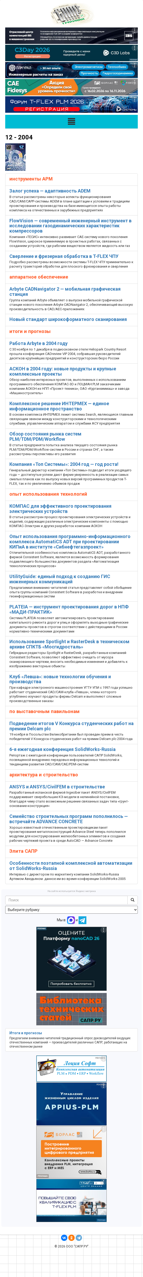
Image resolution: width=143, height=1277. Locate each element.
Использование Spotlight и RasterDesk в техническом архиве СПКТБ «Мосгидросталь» (69, 644)
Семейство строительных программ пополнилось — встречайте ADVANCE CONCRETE (68, 818)
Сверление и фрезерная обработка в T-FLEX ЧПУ (63, 256)
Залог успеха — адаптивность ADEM (50, 191)
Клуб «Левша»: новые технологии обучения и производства (60, 679)
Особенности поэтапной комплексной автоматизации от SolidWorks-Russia (70, 865)
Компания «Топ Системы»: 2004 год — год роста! (63, 464)
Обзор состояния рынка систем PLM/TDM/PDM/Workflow (45, 436)
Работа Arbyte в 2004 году (38, 343)
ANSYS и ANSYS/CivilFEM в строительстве (57, 786)
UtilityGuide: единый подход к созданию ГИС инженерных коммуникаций (59, 579)
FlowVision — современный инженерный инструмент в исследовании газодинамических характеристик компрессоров (70, 226)
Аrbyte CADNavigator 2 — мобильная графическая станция (65, 291)
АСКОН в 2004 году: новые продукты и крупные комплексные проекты (62, 371)
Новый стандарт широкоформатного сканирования (68, 319)
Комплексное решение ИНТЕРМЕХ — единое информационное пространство (59, 406)
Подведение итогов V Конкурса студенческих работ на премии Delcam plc (71, 726)
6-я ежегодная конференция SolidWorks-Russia (62, 749)
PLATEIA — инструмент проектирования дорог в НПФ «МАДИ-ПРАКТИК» (69, 609)
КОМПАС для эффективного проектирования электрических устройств (60, 508)
